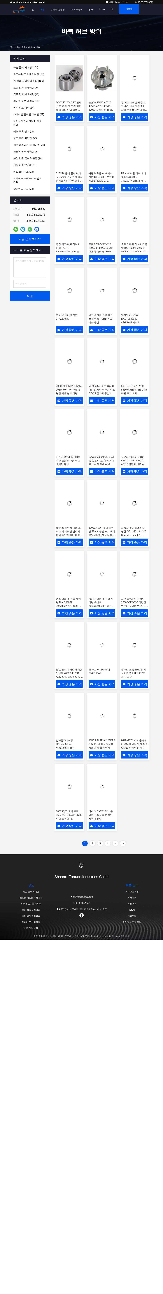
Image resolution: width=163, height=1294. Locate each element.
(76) (26, 87)
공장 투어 (132, 897)
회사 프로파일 (132, 891)
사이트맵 (132, 916)
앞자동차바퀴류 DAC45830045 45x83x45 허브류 (130, 319)
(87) (28, 114)
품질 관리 (132, 904)
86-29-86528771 (144, 2)
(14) (27, 180)
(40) (23, 131)
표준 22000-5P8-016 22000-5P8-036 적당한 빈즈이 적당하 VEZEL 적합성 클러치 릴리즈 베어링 (102, 251)
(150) (28, 81)
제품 (42, 9)
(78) (26, 94)
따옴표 (130, 9)
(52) (25, 138)
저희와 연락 (76, 9)
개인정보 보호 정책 (132, 922)
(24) (27, 158)
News (132, 910)
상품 (16, 47)
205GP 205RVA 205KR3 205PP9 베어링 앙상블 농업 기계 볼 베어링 (69, 390)
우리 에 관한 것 (58, 9)
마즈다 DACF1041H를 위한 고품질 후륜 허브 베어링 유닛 (68, 461)
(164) (25, 67)
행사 (91, 9)
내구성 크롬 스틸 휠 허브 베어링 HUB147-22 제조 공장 (101, 319)
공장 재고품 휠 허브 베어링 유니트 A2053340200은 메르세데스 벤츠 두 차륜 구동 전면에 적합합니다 (69, 251)
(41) (27, 123)
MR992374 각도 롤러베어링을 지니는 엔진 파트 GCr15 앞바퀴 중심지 (102, 390)
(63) (28, 74)
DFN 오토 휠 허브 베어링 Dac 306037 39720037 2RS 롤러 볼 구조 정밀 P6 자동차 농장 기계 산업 (133, 180)
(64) (23, 107)
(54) (26, 101)
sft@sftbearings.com (117, 2)
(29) (24, 165)
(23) (23, 188)
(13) (23, 171)
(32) (29, 145)
